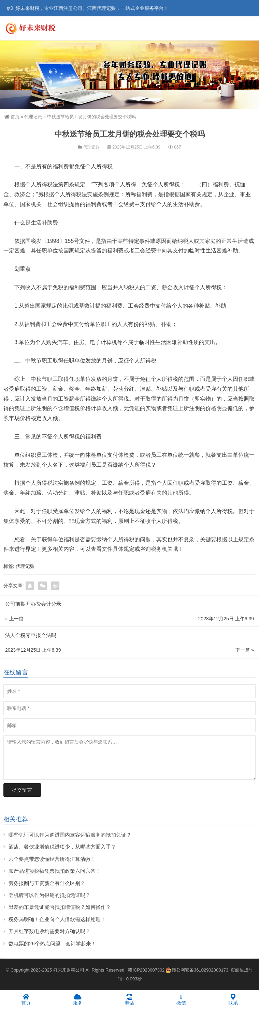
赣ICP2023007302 (146, 970)
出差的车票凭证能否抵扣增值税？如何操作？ (60, 907)
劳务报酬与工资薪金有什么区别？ (47, 883)
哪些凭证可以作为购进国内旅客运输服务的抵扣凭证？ (70, 835)
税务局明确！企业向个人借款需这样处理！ (57, 919)
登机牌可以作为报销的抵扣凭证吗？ (49, 895)
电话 (130, 999)
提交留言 (22, 790)
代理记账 (33, 116)
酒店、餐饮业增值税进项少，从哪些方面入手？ (62, 847)
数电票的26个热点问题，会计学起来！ (52, 943)
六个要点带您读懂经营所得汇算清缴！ (52, 859)
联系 (233, 999)
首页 (11, 116)
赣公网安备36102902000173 (197, 970)
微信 (181, 999)
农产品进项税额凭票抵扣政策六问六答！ (55, 871)
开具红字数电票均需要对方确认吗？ (49, 931)
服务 (78, 999)
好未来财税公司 (68, 970)
